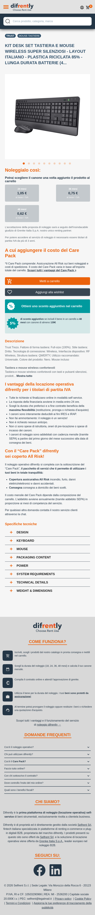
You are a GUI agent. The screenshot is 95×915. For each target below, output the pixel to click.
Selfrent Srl (84, 824)
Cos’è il (15, 761)
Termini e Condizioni (18, 903)
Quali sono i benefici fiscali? (19, 790)
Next (92, 114)
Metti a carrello (49, 281)
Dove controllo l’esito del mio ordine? (23, 782)
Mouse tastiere (29, 35)
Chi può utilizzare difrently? (18, 754)
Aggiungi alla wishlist (49, 292)
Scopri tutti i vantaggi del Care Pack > (51, 270)
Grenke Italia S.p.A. (51, 841)
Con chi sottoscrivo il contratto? (21, 775)
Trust (10, 35)
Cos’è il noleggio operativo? (19, 747)
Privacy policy (63, 898)
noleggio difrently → (49, 724)
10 (70, 164)
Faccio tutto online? (14, 768)
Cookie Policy (83, 898)
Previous (2, 114)
